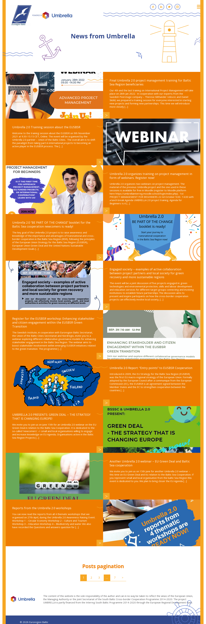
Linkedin (161, 7)
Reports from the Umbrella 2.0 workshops (42, 508)
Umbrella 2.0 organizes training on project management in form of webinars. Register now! (151, 176)
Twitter (169, 7)
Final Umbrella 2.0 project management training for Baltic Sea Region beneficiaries (151, 82)
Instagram (177, 7)
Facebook (153, 7)
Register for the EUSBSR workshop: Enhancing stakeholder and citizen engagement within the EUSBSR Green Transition (53, 322)
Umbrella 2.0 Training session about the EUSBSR (46, 127)
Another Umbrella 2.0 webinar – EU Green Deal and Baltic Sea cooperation (150, 463)
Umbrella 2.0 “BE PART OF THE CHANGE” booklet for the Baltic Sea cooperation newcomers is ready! (51, 224)
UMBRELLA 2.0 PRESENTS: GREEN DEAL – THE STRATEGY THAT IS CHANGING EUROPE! (51, 416)
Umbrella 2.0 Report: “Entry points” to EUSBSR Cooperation (151, 368)
